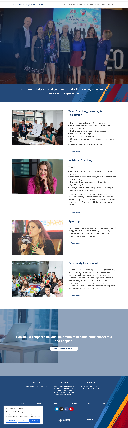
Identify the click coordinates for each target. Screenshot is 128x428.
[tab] (92, 151)
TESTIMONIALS (72, 403)
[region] (23, 415)
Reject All (23, 420)
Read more (75, 151)
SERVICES (39, 403)
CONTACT (106, 403)
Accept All (35, 420)
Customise (12, 420)
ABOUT (89, 403)
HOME (22, 403)
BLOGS (56, 403)
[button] (64, 349)
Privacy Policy (90, 419)
